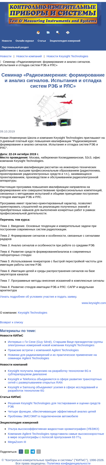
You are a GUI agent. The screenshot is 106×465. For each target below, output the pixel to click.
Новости (7, 40)
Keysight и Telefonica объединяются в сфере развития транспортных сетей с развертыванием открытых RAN (55, 380)
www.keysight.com (94, 303)
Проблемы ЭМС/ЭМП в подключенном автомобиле (43, 416)
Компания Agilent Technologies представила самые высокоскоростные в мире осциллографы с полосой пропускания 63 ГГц (56, 435)
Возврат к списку (11, 322)
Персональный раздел (15, 47)
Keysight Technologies (32, 312)
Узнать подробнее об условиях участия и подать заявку (38, 296)
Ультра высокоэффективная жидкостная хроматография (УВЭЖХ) (53, 428)
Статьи (42, 40)
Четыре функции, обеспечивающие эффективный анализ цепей (52, 411)
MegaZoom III (17, 441)
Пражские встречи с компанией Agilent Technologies (43, 350)
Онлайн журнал (25, 40)
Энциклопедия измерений (65, 40)
